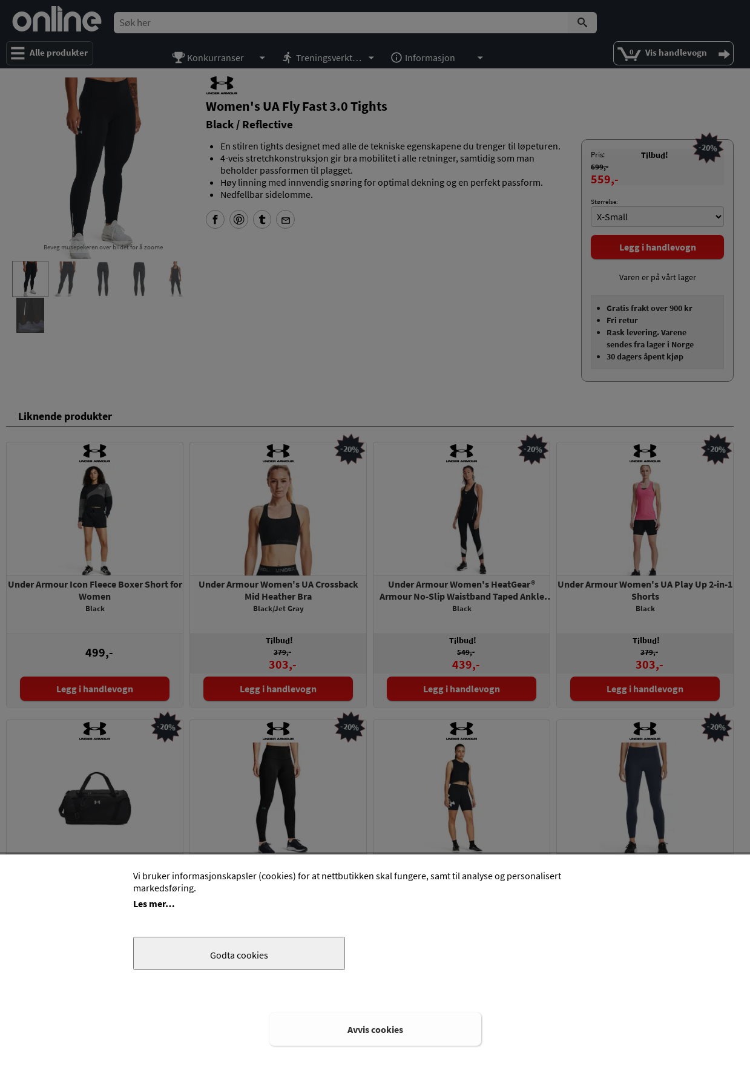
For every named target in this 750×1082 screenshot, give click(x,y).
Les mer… (154, 903)
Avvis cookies (375, 1029)
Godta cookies (239, 955)
